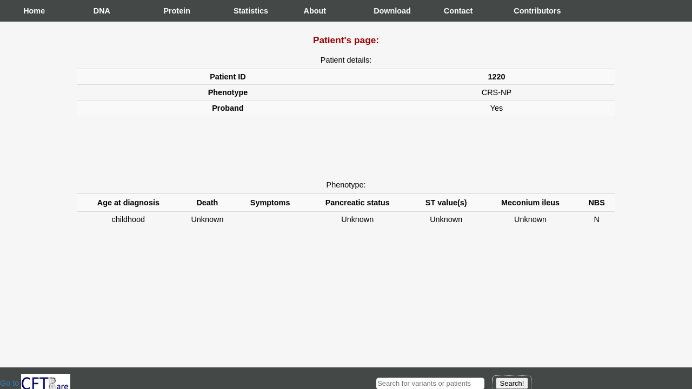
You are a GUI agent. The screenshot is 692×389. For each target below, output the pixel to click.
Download (384, 10)
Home (34, 10)
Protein (174, 10)
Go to (35, 383)
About (314, 10)
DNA (102, 10)
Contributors (524, 10)
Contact (454, 10)
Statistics (244, 10)
